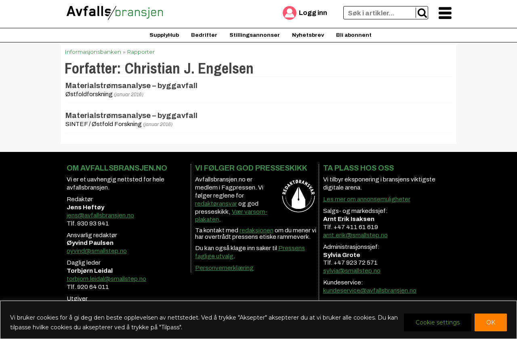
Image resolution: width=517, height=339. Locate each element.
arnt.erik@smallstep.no (355, 235)
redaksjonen (256, 230)
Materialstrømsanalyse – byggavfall (131, 86)
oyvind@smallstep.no (97, 251)
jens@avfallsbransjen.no (100, 215)
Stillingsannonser (254, 35)
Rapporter (141, 51)
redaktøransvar (216, 203)
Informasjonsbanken (93, 51)
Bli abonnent (354, 35)
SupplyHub (164, 35)
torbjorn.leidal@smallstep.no (106, 279)
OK (490, 322)
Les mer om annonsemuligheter (366, 199)
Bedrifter (204, 35)
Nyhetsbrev (308, 35)
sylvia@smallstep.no (351, 270)
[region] (258, 320)
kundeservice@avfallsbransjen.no (369, 290)
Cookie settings (438, 322)
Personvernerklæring (224, 268)
